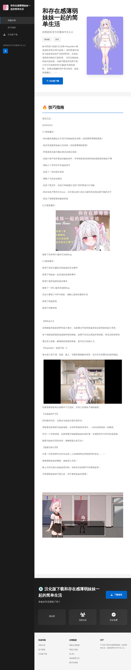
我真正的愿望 (74, 645)
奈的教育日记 (74, 658)
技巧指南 (41, 650)
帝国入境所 (73, 650)
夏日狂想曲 (73, 662)
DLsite (71, 654)
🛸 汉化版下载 (52, 81)
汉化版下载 (42, 654)
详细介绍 (41, 645)
